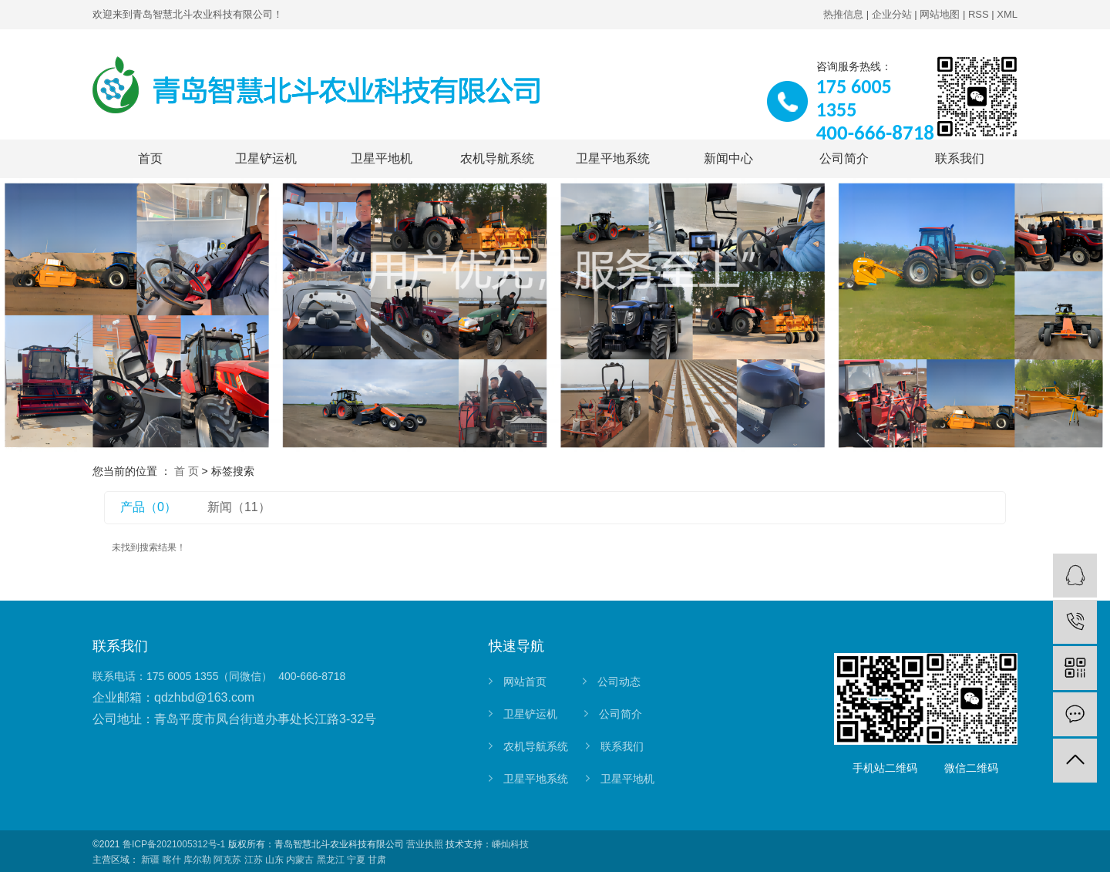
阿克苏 (227, 859)
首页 (150, 158)
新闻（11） (239, 506)
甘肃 (377, 859)
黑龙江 (331, 859)
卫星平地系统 (613, 158)
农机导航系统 (497, 158)
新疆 (150, 859)
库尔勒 (197, 859)
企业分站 (892, 14)
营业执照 (424, 844)
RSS (978, 14)
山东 (274, 859)
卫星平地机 (381, 158)
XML (1007, 14)
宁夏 (356, 859)
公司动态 (619, 681)
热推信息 (843, 14)
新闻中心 (728, 158)
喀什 (172, 859)
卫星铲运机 (266, 158)
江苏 (253, 859)
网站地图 (940, 14)
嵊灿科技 (510, 844)
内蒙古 (300, 859)
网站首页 (525, 681)
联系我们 (959, 158)
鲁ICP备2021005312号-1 (174, 844)
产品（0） (148, 506)
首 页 (186, 471)
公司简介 (844, 158)
